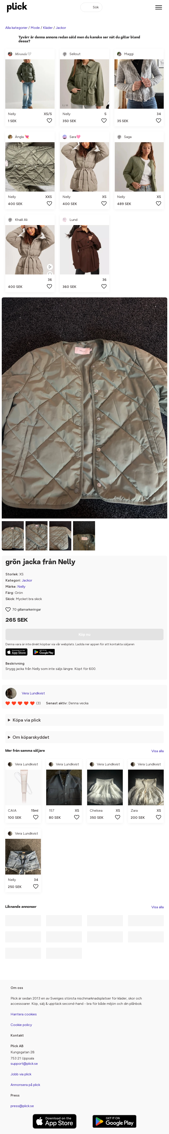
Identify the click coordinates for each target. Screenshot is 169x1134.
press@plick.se (22, 1106)
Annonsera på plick (25, 1085)
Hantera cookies (24, 1014)
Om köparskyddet (31, 737)
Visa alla (157, 751)
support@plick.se (24, 1063)
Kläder (48, 28)
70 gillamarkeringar (26, 609)
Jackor (61, 28)
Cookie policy (21, 1025)
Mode (35, 28)
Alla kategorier (16, 28)
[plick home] (17, 7)
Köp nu (84, 634)
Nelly (21, 586)
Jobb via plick (21, 1074)
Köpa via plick (27, 720)
